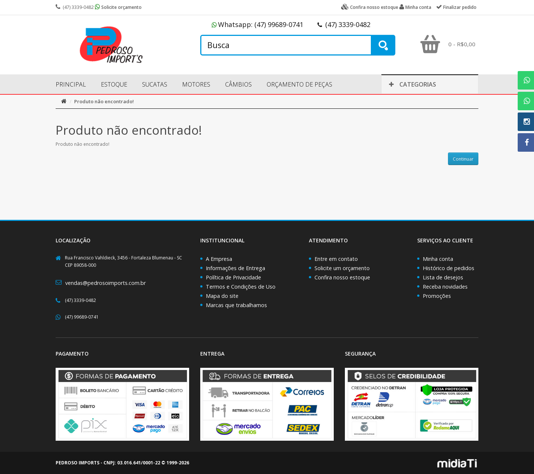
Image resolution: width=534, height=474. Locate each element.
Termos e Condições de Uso (241, 286)
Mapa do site (222, 295)
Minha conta (438, 258)
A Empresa (219, 258)
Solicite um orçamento (342, 268)
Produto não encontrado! (104, 101)
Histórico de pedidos (448, 268)
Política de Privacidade (233, 277)
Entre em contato (336, 258)
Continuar (463, 159)
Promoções (437, 295)
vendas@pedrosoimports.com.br (105, 282)
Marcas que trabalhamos (236, 305)
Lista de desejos (443, 277)
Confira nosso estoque (342, 277)
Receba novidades (445, 286)
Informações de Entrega (235, 268)
